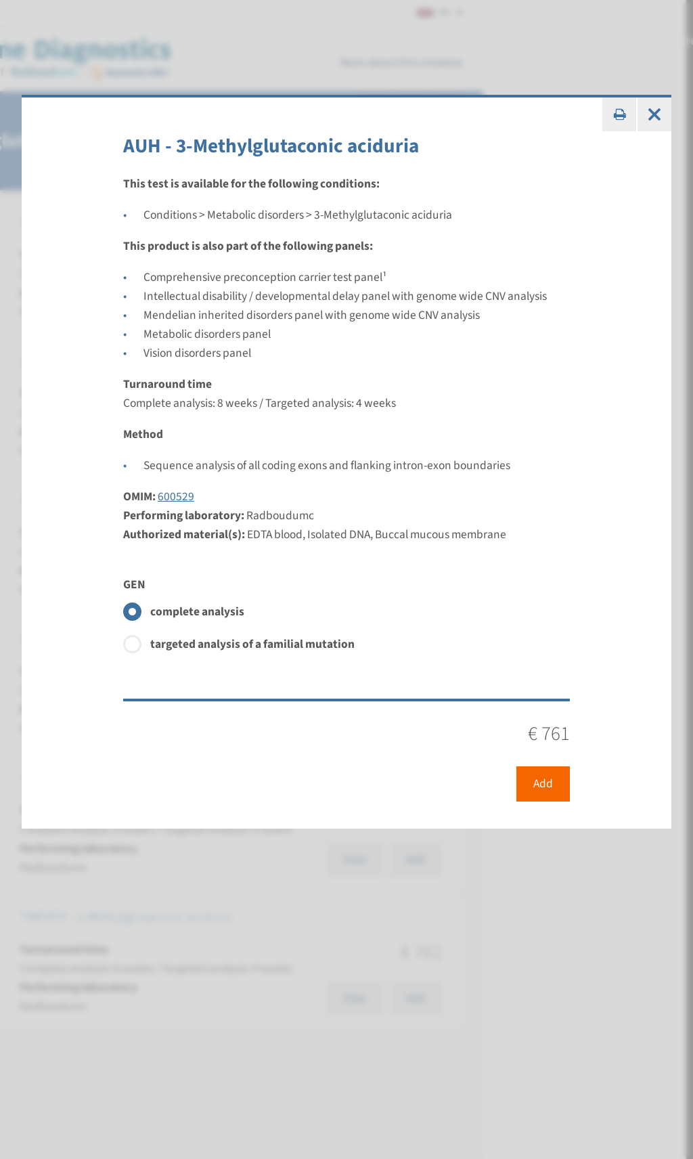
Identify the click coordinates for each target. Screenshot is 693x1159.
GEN (134, 584)
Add (543, 783)
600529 (176, 496)
